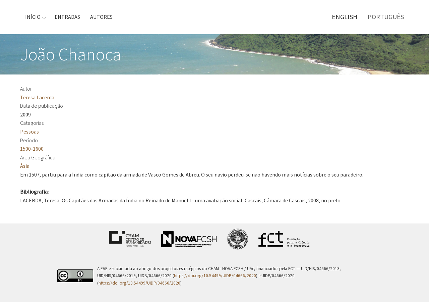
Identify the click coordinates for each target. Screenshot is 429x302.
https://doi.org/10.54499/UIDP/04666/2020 (139, 283)
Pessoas (29, 131)
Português (386, 16)
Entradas (67, 16)
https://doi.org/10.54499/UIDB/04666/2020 (215, 276)
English (345, 16)
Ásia (24, 165)
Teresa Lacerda (37, 97)
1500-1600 (32, 148)
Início (33, 16)
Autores (101, 16)
